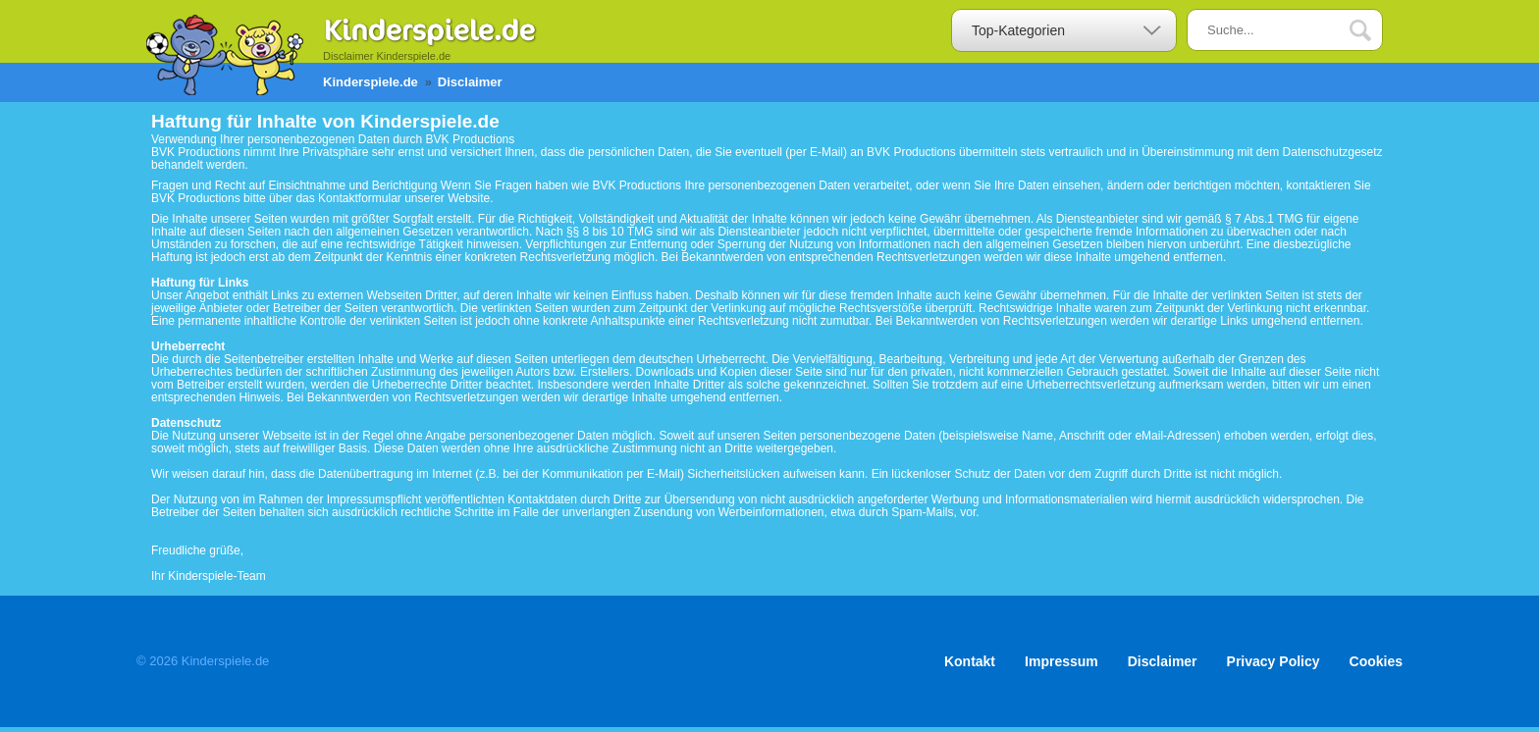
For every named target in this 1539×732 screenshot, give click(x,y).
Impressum (1061, 661)
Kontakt (969, 661)
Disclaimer (1162, 661)
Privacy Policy (1273, 661)
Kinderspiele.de (370, 82)
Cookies (1376, 661)
